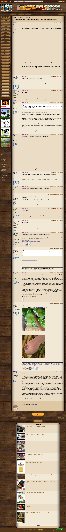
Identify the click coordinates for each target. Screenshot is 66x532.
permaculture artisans (5, 59)
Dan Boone (15, 371)
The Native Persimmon (31, 398)
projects (5, 81)
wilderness (6, 50)
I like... (14, 31)
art (5, 56)
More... (38, 525)
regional (5, 62)
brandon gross (15, 208)
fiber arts (5, 53)
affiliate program (23, 530)
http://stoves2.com (34, 404)
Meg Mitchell (15, 272)
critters (5, 23)
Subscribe (6, 1)
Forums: (15, 17)
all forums (5, 96)
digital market (5, 84)
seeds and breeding (21, 17)
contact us (14, 530)
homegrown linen (25, 241)
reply (38, 414)
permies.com (5, 87)
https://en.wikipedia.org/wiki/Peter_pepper (29, 260)
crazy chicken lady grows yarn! (34, 241)
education (5, 65)
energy (5, 32)
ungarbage (5, 44)
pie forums (6, 90)
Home (2, 1)
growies (5, 20)
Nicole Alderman (16, 302)
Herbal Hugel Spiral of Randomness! (35, 364)
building (5, 26)
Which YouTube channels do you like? (35, 434)
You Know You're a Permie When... (49, 363)
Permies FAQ (24, 363)
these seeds (41, 307)
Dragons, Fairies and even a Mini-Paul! (35, 363)
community (5, 47)
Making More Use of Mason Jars (34, 462)
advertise (18, 530)
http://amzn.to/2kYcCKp (44, 97)
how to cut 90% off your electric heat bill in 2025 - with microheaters (39, 505)
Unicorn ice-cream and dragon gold (35, 454)
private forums (5, 93)
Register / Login (61, 1)
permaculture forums (6, 17)
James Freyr (15, 76)
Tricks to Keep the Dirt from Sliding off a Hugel (51, 364)
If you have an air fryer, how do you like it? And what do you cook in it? (42, 482)
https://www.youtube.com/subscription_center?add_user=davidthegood (34, 72)
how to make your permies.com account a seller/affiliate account (42, 474)
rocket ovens (29, 442)
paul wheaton (47, 530)
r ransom (14, 232)
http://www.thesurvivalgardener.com (28, 71)
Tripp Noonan (15, 186)
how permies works (25, 240)
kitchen (5, 38)
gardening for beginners (30, 17)
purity (5, 41)
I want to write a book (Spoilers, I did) (35, 426)
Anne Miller (15, 102)
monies (5, 35)
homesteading (5, 29)
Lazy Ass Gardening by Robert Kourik (35, 492)
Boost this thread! (38, 421)
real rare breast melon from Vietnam (31, 333)
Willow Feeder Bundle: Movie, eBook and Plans (37, 512)
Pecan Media (24, 397)
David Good (15, 22)
